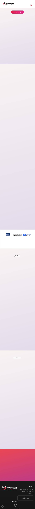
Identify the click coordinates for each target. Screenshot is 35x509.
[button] (2, 506)
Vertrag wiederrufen (25, 498)
